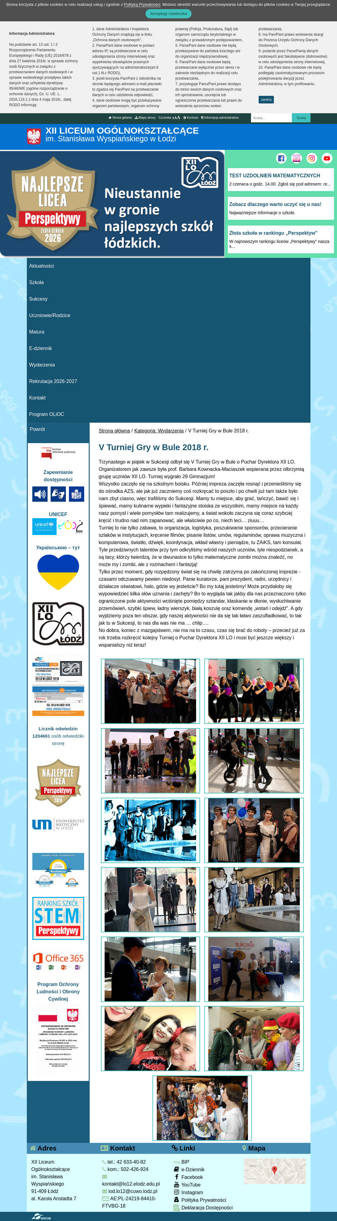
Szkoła (36, 282)
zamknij (266, 99)
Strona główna (120, 117)
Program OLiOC (46, 414)
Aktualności (41, 266)
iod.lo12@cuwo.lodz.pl (129, 1191)
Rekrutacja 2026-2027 (53, 381)
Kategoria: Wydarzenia (159, 430)
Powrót (37, 429)
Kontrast (190, 117)
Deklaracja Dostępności (203, 1208)
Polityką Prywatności (142, 4)
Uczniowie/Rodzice (49, 315)
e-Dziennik (189, 1169)
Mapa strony (145, 117)
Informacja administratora (220, 117)
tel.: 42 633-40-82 (124, 1162)
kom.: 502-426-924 (125, 1169)
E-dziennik (40, 348)
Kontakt (37, 397)
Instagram (188, 1192)
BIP (181, 1162)
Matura (37, 331)
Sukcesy (38, 299)
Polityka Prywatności (199, 1200)
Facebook (188, 1177)
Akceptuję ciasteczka (168, 13)
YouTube (187, 1184)
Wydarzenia (42, 364)
